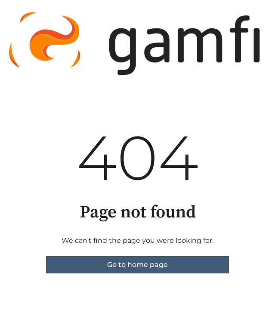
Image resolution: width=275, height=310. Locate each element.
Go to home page (137, 264)
